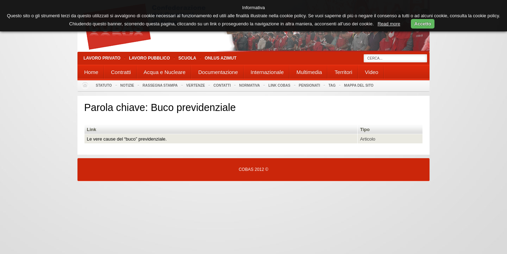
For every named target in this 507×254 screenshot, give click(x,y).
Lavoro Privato (101, 58)
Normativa (249, 85)
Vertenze (195, 85)
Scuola (187, 58)
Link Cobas (279, 85)
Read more (388, 23)
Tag (332, 85)
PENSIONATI (309, 85)
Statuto (104, 85)
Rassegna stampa (160, 85)
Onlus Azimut (220, 58)
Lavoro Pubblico (149, 58)
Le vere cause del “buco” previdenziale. (127, 139)
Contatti (222, 85)
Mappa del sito (359, 85)
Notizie (127, 85)
